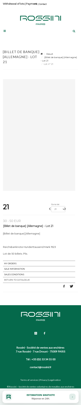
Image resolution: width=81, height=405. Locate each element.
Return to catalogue (17, 280)
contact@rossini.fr (40, 367)
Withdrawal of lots (13, 3)
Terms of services (29, 380)
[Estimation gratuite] (40, 396)
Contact (43, 4)
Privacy (43, 380)
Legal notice (55, 380)
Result (49, 54)
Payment (31, 3)
